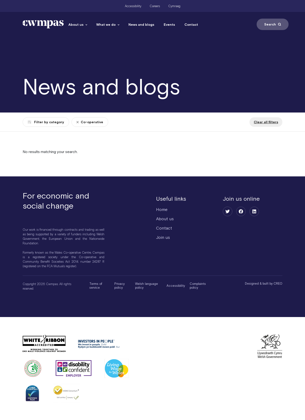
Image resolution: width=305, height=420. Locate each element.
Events (169, 24)
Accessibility (133, 6)
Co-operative (89, 122)
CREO (278, 283)
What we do (106, 24)
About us (75, 24)
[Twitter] (227, 211)
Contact (191, 24)
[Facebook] (241, 211)
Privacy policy (119, 285)
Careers (155, 6)
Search (272, 24)
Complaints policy (198, 285)
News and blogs (141, 24)
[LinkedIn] (254, 211)
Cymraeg (174, 6)
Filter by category (46, 122)
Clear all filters (266, 122)
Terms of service (95, 285)
